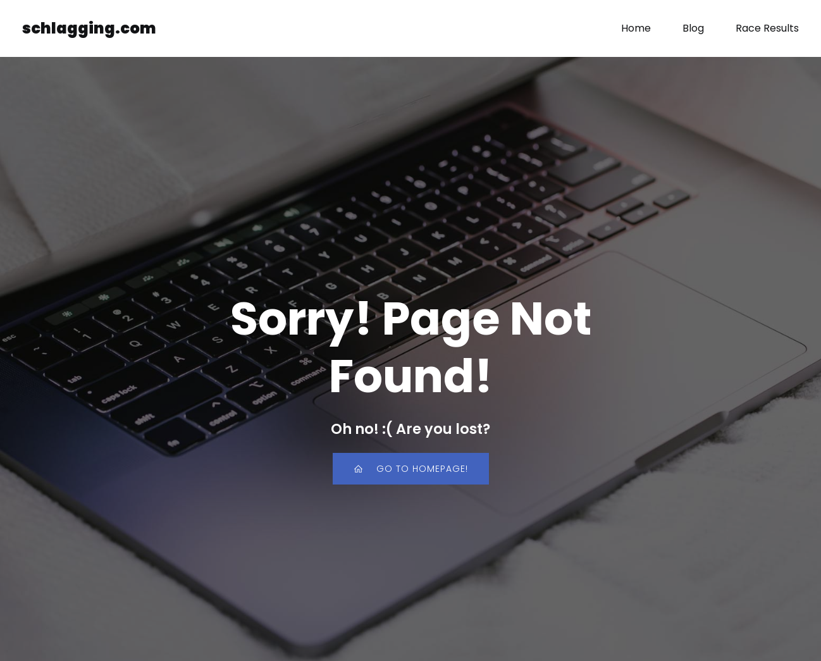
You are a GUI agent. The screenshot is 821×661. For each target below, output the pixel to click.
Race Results (767, 28)
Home (636, 28)
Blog (693, 28)
